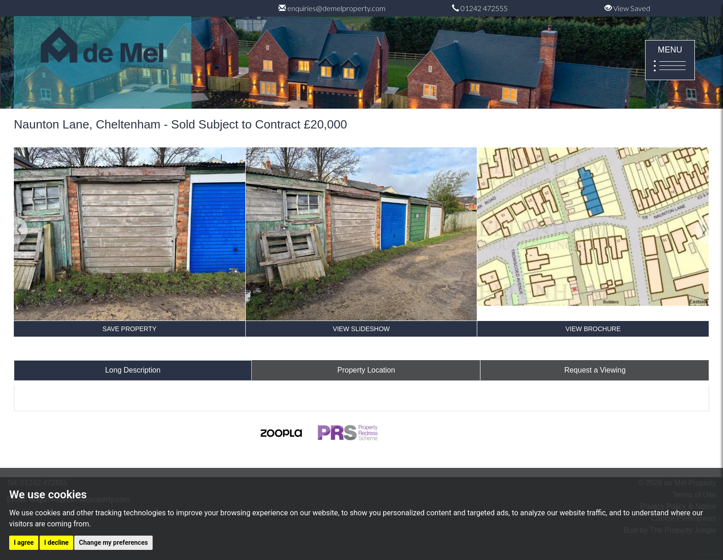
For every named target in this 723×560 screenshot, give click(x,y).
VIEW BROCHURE (593, 328)
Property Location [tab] (366, 370)
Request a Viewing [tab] (595, 370)
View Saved (627, 8)
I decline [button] (56, 542)
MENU (670, 60)
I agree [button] (24, 542)
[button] (21, 268)
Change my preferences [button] (113, 542)
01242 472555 (480, 8)
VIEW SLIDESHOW (361, 328)
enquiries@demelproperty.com (332, 8)
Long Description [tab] (132, 370)
